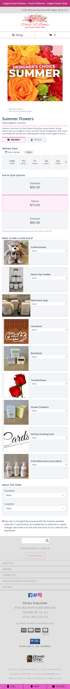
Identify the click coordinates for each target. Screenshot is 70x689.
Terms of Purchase (36, 678)
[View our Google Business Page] (35, 596)
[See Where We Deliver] (35, 555)
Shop (17, 35)
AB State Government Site (46, 674)
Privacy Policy (16, 678)
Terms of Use (54, 678)
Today (28, 152)
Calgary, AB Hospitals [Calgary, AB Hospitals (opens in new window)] (50, 669)
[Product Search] (35, 541)
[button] (35, 641)
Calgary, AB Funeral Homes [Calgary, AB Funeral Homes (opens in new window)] (22, 669)
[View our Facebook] (30, 596)
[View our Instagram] (40, 596)
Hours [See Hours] (58, 686)
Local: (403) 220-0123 (35, 617)
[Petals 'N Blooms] (35, 28)
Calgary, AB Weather (20, 674)
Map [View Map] (35, 686)
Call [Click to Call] (11, 686)
